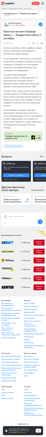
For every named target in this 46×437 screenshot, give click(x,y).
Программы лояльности (34, 334)
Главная (4, 9)
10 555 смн (25, 278)
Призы (27, 340)
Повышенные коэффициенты (30, 330)
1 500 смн (25, 269)
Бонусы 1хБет (29, 303)
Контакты (28, 392)
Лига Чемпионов (31, 370)
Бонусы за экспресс (32, 321)
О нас (26, 389)
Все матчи (28, 356)
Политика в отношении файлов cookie (33, 409)
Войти (35, 3)
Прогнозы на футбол (10, 362)
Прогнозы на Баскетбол (13, 146)
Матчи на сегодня (31, 359)
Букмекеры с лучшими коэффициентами (10, 314)
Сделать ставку (39, 260)
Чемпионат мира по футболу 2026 (32, 366)
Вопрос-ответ (7, 398)
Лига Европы (29, 373)
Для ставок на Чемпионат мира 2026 (10, 334)
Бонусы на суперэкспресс (30, 325)
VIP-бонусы (29, 342)
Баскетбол (27, 9)
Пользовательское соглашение (32, 399)
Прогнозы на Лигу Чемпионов (9, 374)
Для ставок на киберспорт (7, 329)
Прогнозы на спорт (15, 9)
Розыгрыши (29, 337)
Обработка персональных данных (33, 414)
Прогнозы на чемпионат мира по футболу (11, 369)
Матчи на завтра (31, 362)
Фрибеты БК (29, 312)
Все (41, 156)
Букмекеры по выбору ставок (10, 319)
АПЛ (26, 376)
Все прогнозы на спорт (11, 356)
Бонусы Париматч (31, 306)
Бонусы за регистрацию (34, 315)
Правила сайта (30, 395)
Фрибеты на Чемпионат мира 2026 (34, 346)
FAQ (3, 395)
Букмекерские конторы (11, 235)
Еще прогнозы (37, 190)
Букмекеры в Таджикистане (7, 304)
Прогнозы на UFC (8, 378)
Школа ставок (7, 392)
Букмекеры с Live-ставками (9, 324)
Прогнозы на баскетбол (11, 365)
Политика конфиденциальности (33, 404)
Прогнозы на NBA (8, 381)
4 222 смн (25, 260)
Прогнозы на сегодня (10, 359)
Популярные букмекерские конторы (11, 309)
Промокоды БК (30, 309)
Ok (38, 431)
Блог (3, 389)
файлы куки (21, 432)
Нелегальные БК (8, 338)
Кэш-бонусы (29, 318)
